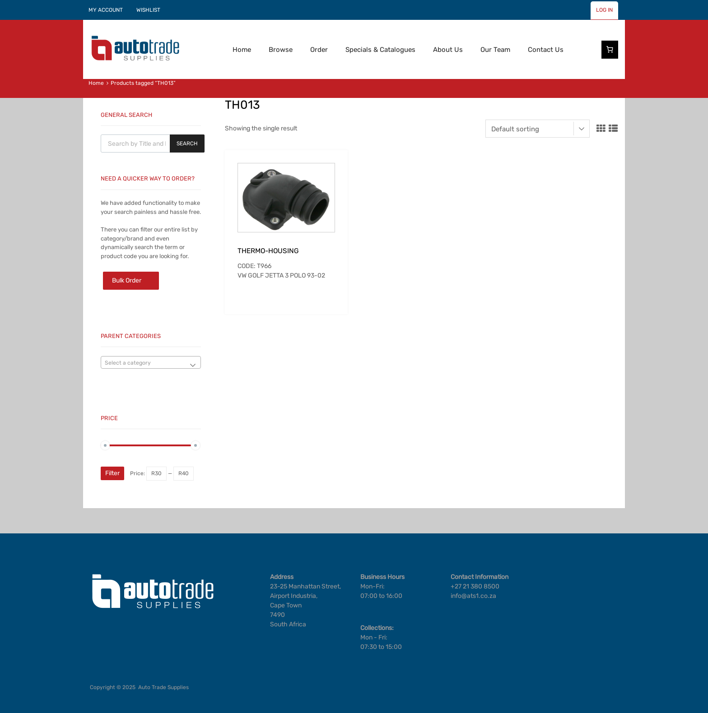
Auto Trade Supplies (163, 687)
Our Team (495, 50)
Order (319, 50)
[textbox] (150, 362)
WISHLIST (148, 10)
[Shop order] (537, 129)
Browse (281, 50)
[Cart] (610, 50)
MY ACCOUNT (105, 10)
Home (242, 50)
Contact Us (546, 50)
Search (187, 143)
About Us (448, 50)
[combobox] (151, 362)
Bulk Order (126, 280)
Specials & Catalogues (380, 50)
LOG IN (604, 10)
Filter (112, 473)
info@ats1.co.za (473, 596)
